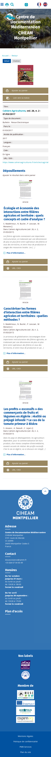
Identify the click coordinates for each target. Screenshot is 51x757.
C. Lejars (28, 428)
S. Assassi (7, 428)
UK (44, 3)
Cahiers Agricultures (14, 110)
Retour (15, 55)
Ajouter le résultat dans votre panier (19, 175)
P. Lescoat (31, 223)
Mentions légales (25, 736)
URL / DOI (16, 268)
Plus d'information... (16, 253)
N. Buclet (21, 223)
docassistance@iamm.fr (16, 560)
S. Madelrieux (9, 223)
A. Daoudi (18, 428)
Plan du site (25, 752)
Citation (16, 61)
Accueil (5, 55)
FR (38, 3)
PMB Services (26, 747)
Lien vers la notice (21, 98)
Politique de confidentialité (25, 741)
